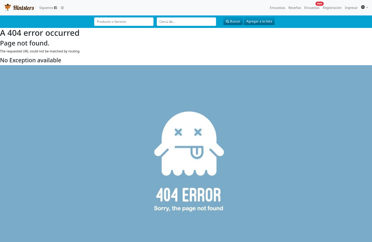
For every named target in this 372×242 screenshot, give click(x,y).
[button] (364, 8)
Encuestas (277, 7)
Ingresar (351, 7)
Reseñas (294, 7)
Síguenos (48, 7)
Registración (332, 7)
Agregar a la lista (259, 21)
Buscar (233, 21)
